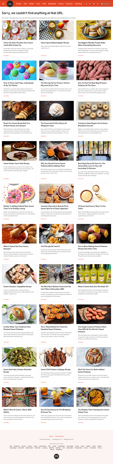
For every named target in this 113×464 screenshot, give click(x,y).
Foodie (35, 446)
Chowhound (17, 446)
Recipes (18, 4)
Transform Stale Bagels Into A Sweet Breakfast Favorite (93, 124)
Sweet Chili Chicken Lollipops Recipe (56, 369)
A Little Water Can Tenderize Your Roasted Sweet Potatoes (17, 328)
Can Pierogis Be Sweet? (50, 246)
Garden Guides (42, 446)
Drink (44, 4)
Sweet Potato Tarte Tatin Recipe (16, 163)
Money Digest (13, 447)
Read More (6, 55)
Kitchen (31, 4)
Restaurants (52, 4)
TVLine (99, 447)
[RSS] (97, 4)
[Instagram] (86, 4)
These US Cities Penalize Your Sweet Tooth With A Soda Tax (18, 43)
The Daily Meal (78, 447)
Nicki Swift (21, 447)
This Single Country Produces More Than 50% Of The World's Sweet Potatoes (92, 329)
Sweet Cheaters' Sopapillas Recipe (18, 286)
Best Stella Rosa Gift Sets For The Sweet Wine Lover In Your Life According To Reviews (91, 165)
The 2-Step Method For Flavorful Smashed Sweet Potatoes (54, 328)
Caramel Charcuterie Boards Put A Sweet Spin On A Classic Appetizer (54, 207)
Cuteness (24, 446)
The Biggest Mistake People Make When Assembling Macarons (91, 43)
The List (86, 447)
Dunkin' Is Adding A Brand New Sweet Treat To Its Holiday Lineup (19, 207)
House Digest (70, 446)
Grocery (61, 4)
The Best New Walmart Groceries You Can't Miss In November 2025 (56, 287)
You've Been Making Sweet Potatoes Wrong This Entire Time (92, 247)
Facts (38, 4)
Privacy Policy (59, 436)
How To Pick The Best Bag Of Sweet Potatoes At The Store (92, 84)
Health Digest (61, 446)
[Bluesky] (94, 4)
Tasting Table (70, 447)
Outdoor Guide (29, 447)
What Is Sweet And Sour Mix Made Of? (93, 286)
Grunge (54, 446)
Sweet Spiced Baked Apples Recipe (55, 42)
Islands (82, 446)
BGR (11, 446)
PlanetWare (37, 447)
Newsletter (105, 4)
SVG (64, 447)
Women (52, 449)
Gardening (78, 4)
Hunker (77, 446)
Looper (94, 446)
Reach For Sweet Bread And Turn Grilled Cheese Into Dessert (17, 124)
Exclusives (69, 4)
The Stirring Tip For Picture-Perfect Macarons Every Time (55, 84)
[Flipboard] (90, 4)
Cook (25, 4)
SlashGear (58, 447)
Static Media (47, 439)
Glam (49, 446)
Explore (30, 446)
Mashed (99, 446)
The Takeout (93, 447)
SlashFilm (51, 447)
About (51, 436)
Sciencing (44, 447)
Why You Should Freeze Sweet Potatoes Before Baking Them (53, 164)
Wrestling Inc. (59, 449)
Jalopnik (88, 446)
